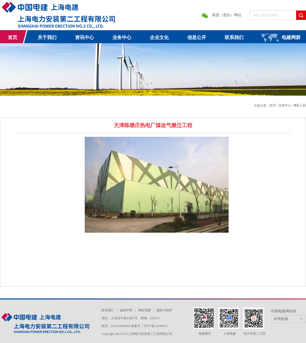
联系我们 (234, 37)
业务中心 (121, 37)
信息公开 (196, 37)
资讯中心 (84, 37)
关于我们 (47, 37)
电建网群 (291, 37)
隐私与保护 (164, 310)
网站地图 (144, 310)
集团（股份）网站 (226, 15)
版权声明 (126, 310)
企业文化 (159, 37)
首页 (12, 37)
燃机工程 (299, 105)
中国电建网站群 (283, 311)
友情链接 (281, 319)
